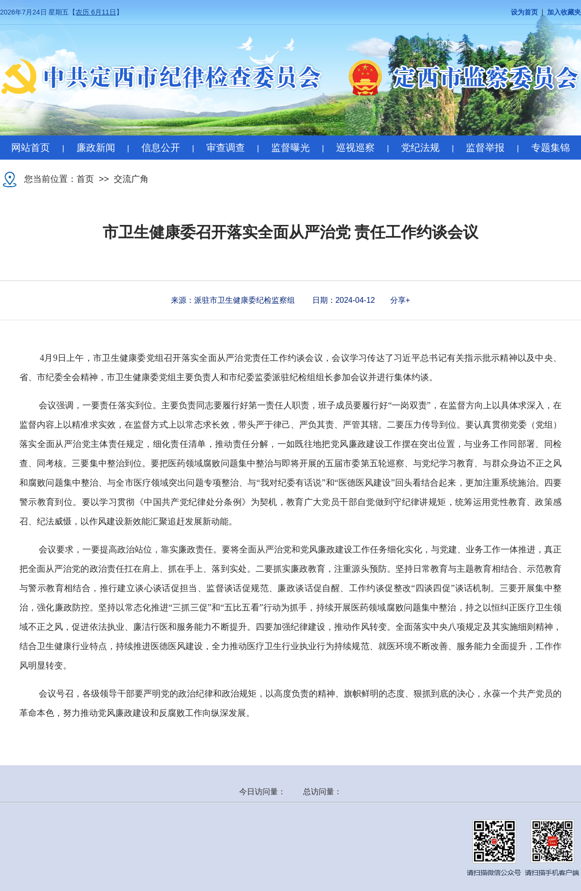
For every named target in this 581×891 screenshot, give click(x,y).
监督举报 (485, 147)
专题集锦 (550, 147)
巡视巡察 (355, 147)
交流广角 (131, 179)
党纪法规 (420, 147)
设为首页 (524, 12)
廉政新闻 (95, 147)
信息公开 (160, 147)
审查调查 (225, 147)
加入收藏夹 (564, 12)
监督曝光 (290, 147)
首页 (85, 179)
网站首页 (30, 147)
